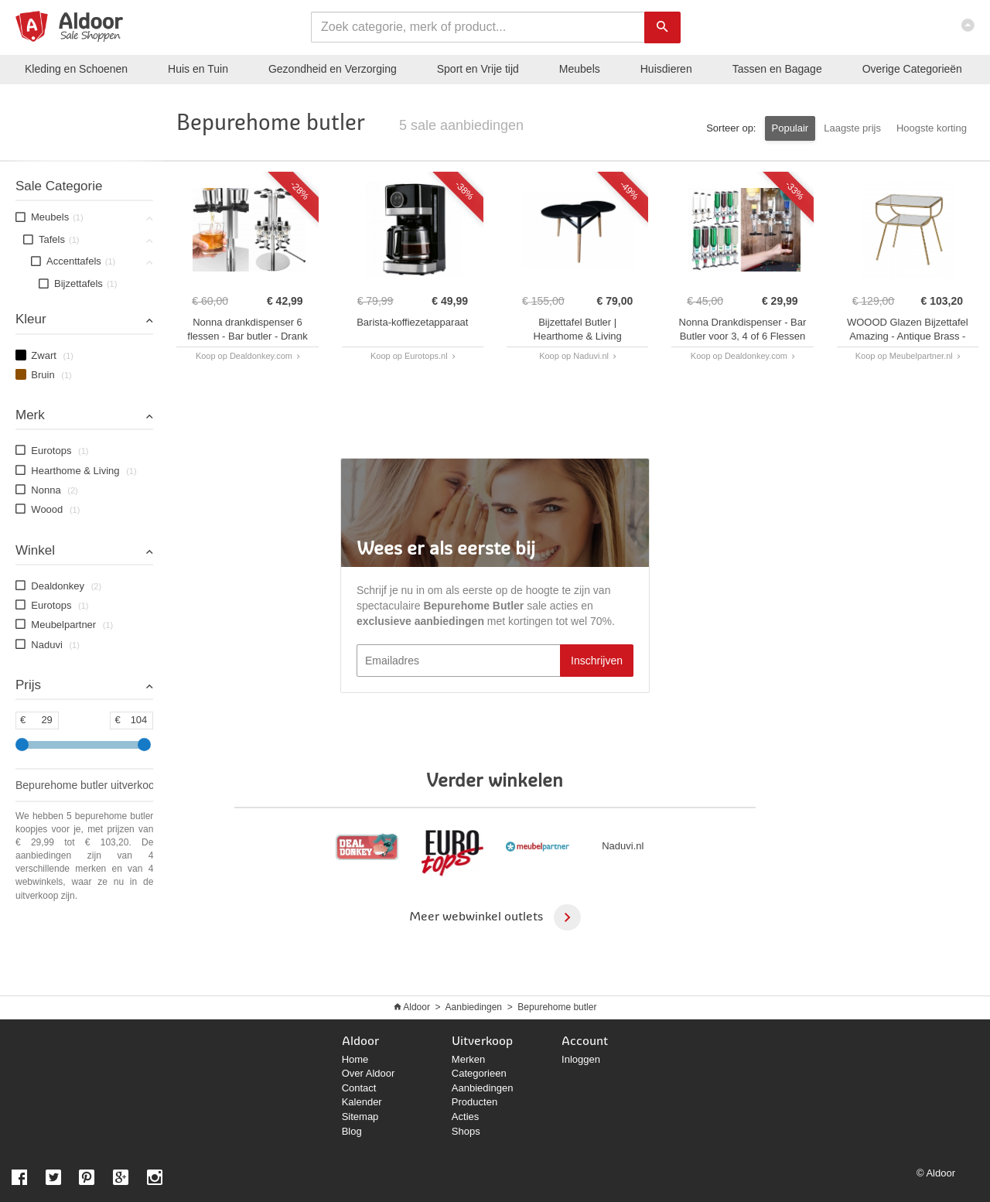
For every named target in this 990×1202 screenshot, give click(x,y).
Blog (352, 1131)
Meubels (579, 69)
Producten (474, 1102)
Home (355, 1059)
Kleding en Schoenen (76, 69)
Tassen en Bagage (777, 69)
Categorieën (912, 69)
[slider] (22, 744)
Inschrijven (597, 660)
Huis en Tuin (198, 69)
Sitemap (360, 1116)
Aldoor (416, 1007)
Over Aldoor (368, 1073)
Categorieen (479, 1073)
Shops (466, 1131)
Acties (465, 1116)
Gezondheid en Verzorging (332, 69)
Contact (359, 1088)
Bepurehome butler (556, 1007)
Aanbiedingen (474, 1007)
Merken (468, 1059)
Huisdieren (666, 69)
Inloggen (581, 1059)
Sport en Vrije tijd (478, 69)
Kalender (362, 1102)
